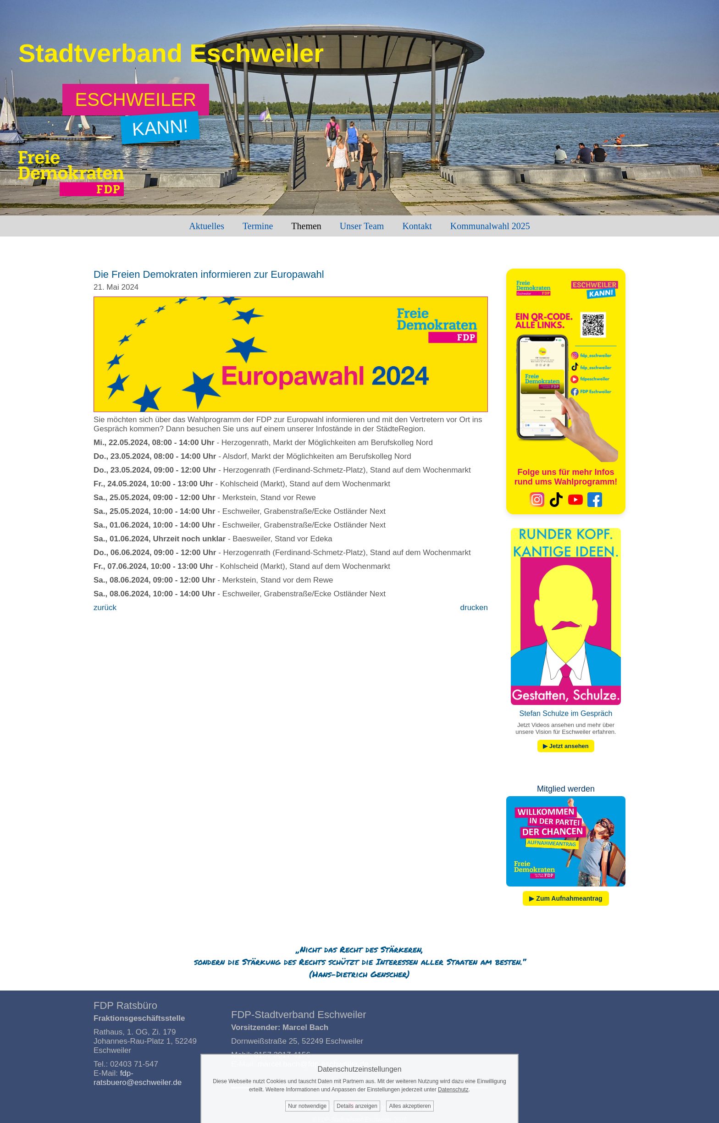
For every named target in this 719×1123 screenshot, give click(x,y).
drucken (474, 607)
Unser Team (362, 226)
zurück (105, 607)
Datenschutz (453, 1089)
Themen (306, 226)
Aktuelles (206, 226)
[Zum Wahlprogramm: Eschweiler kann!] (136, 100)
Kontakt (416, 226)
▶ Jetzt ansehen (566, 746)
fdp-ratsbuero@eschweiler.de (138, 1078)
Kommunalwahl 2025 (490, 226)
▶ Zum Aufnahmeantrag (565, 898)
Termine (258, 226)
